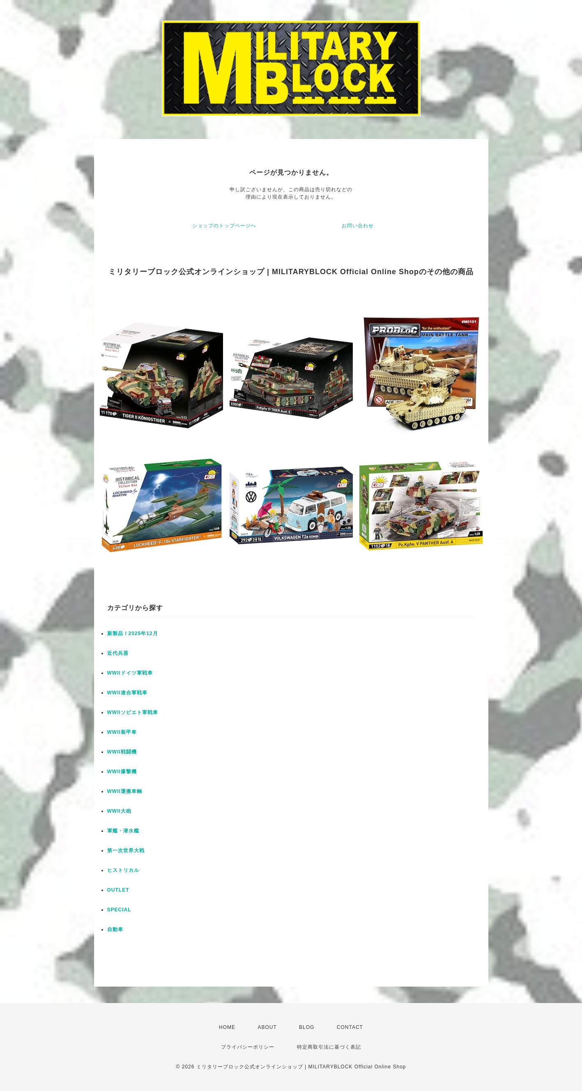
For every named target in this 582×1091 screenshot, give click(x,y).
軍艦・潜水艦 (123, 831)
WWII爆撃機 (122, 771)
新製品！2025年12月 (132, 633)
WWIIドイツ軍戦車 (130, 673)
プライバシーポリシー (247, 1047)
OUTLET (118, 890)
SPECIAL (119, 910)
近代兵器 (118, 653)
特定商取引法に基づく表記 (329, 1047)
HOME (227, 1027)
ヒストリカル (123, 870)
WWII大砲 (119, 811)
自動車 (115, 929)
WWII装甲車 (122, 732)
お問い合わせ (358, 226)
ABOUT (267, 1027)
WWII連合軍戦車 (127, 693)
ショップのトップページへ (224, 226)
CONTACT (350, 1027)
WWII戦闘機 (122, 752)
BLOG (306, 1027)
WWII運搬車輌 (124, 791)
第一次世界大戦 (126, 850)
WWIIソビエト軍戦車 (132, 712)
